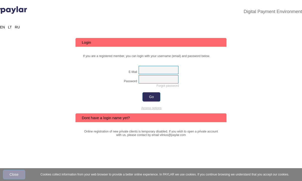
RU (17, 27)
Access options (151, 108)
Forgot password (168, 85)
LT (10, 27)
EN (2, 27)
